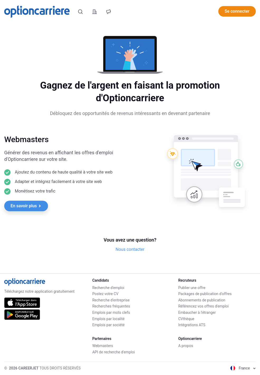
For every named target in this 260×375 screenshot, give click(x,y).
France (243, 368)
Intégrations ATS (191, 325)
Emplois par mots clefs (111, 312)
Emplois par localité (108, 319)
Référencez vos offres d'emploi (203, 306)
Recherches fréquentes (111, 306)
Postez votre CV (105, 294)
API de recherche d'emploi (113, 352)
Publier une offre (191, 288)
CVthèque (186, 319)
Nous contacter (129, 249)
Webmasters (102, 346)
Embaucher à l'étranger (197, 312)
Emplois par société (108, 325)
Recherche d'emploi (108, 288)
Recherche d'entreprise (110, 300)
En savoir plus (26, 205)
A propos (185, 346)
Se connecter (237, 11)
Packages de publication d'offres (205, 294)
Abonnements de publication (201, 300)
